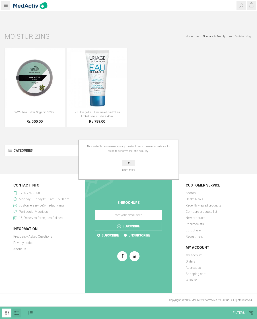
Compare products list (201, 211)
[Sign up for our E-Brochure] (128, 215)
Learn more (128, 169)
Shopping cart (196, 274)
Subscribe (110, 235)
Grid (6, 313)
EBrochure (193, 230)
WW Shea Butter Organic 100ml (34, 112)
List (16, 313)
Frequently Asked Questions (32, 236)
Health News (194, 199)
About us (19, 249)
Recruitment (194, 236)
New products (196, 218)
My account (194, 255)
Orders (190, 261)
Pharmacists (195, 224)
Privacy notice (23, 243)
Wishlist (191, 280)
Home (189, 36)
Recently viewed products (203, 205)
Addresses (193, 267)
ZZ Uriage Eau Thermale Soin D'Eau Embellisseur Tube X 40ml (97, 114)
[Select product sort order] (30, 313)
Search (191, 193)
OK (129, 163)
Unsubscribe (139, 235)
